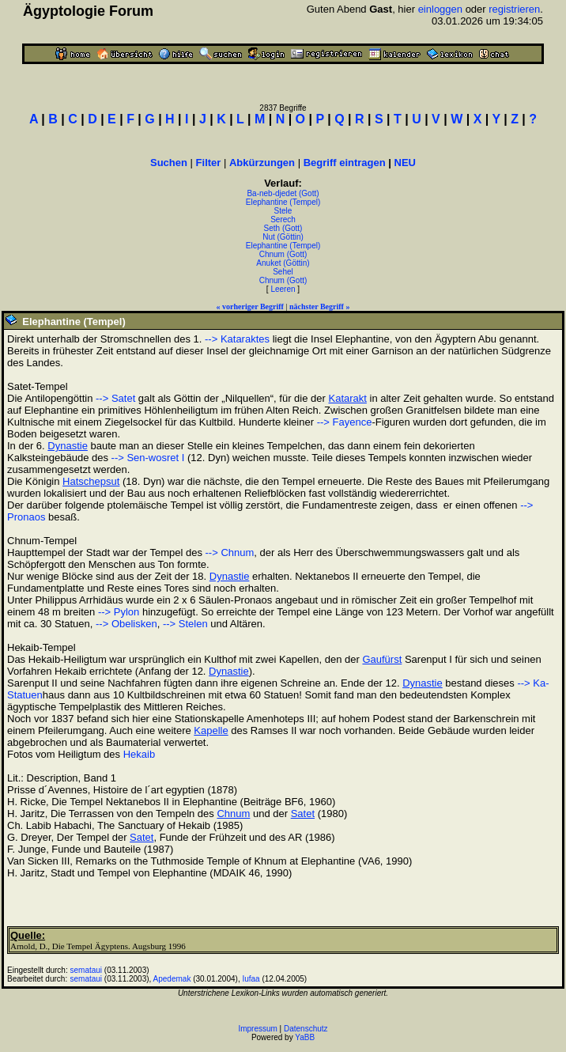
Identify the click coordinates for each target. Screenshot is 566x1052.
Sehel (283, 271)
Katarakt (347, 398)
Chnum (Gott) (283, 254)
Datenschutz (306, 1028)
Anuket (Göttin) (282, 263)
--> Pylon (118, 612)
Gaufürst (382, 659)
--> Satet (115, 398)
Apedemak (172, 978)
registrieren (514, 9)
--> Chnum (230, 552)
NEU (405, 162)
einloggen (440, 9)
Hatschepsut (90, 481)
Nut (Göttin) (283, 237)
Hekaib (139, 754)
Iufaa (250, 978)
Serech (283, 219)
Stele (283, 210)
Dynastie (67, 446)
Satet (303, 813)
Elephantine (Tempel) (283, 202)
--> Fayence (344, 422)
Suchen (168, 162)
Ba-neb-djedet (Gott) (283, 193)
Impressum (257, 1028)
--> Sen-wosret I (148, 458)
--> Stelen (185, 624)
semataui (86, 970)
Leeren (282, 289)
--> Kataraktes (237, 339)
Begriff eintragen (345, 162)
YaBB (305, 1037)
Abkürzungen (262, 162)
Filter (208, 162)
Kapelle (211, 730)
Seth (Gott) (283, 228)
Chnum (233, 813)
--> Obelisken (126, 624)
